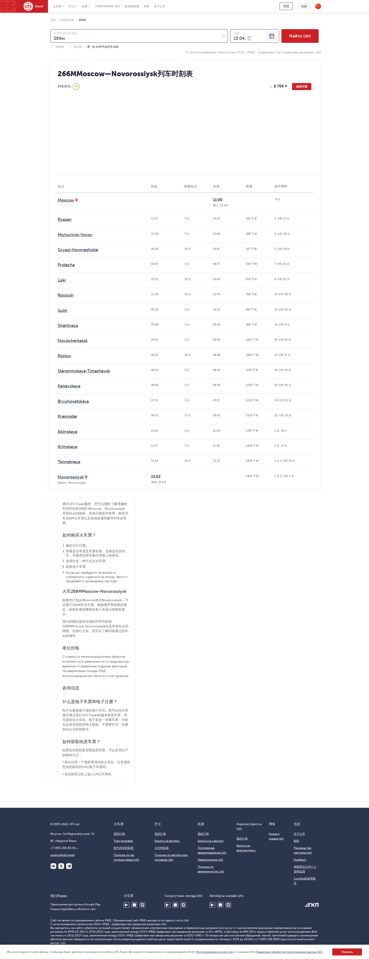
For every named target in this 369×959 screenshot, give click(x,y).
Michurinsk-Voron (75, 234)
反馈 (304, 6)
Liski (62, 280)
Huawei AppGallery (134, 905)
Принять (347, 952)
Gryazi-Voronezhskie (78, 249)
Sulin (62, 310)
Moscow (66, 200)
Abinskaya (67, 431)
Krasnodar (67, 416)
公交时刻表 (162, 848)
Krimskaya (67, 446)
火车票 (57, 6)
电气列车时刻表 (123, 848)
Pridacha (66, 265)
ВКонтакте (53, 866)
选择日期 (301, 86)
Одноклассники (61, 866)
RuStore (142, 905)
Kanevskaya (69, 386)
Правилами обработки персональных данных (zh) (289, 952)
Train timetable (123, 841)
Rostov (64, 356)
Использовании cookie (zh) (214, 952)
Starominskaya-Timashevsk (84, 371)
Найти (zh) (300, 36)
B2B (146, 6)
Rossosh (66, 295)
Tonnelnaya (69, 461)
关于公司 (159, 6)
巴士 (72, 6)
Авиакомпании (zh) (210, 859)
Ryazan (65, 219)
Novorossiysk (71, 477)
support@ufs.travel (62, 855)
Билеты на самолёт (211, 841)
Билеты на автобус (167, 841)
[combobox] (139, 36)
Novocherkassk (73, 340)
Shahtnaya (68, 325)
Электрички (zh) (107, 6)
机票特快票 (132, 6)
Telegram (69, 866)
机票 (85, 6)
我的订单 (119, 834)
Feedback (300, 859)
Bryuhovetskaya (73, 401)
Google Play (126, 905)
